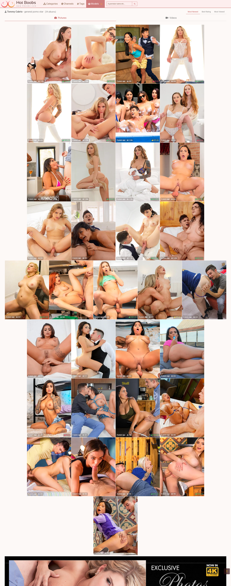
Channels (67, 3)
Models (93, 3)
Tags (80, 3)
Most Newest (193, 12)
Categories (50, 3)
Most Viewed (219, 12)
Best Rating (206, 12)
